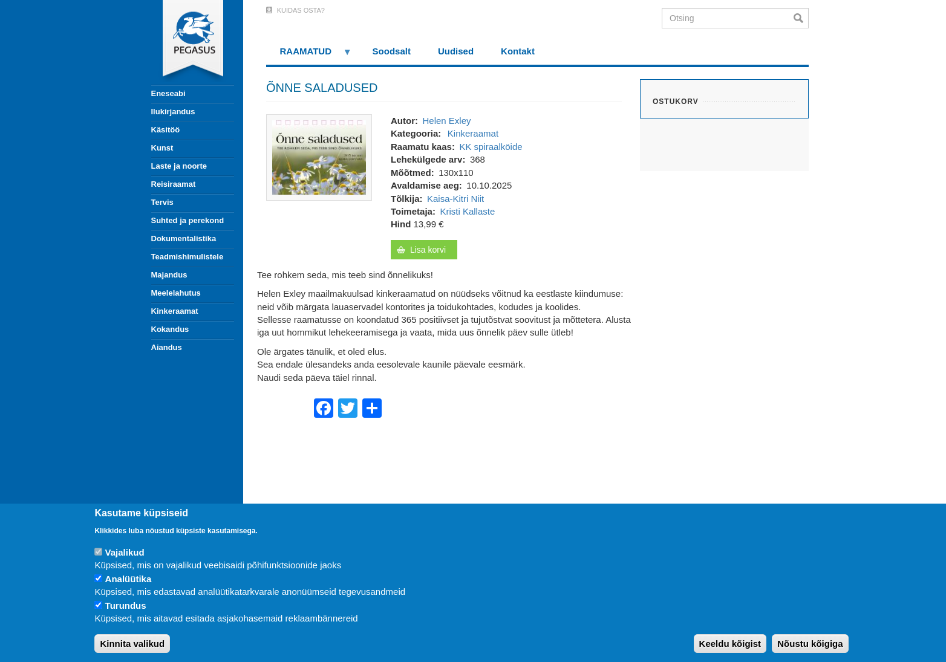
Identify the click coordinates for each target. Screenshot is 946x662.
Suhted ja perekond (187, 220)
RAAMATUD (309, 55)
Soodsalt (392, 51)
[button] (319, 156)
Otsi (801, 18)
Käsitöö (165, 129)
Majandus (169, 274)
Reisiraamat (173, 184)
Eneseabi (168, 93)
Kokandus (170, 329)
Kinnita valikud (132, 643)
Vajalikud (125, 552)
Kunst (162, 147)
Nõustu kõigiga (810, 643)
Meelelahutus (176, 292)
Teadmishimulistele (187, 256)
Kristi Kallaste (467, 211)
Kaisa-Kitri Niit (455, 198)
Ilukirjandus (173, 111)
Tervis (162, 202)
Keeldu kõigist (730, 643)
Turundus (125, 605)
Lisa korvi (428, 250)
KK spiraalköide (490, 146)
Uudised (456, 51)
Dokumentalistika (184, 238)
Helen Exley (446, 120)
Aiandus (166, 347)
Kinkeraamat (174, 311)
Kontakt (518, 51)
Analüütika (128, 579)
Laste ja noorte (179, 165)
